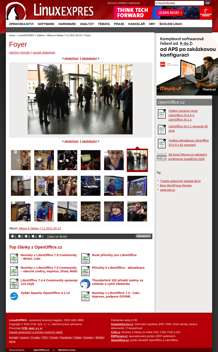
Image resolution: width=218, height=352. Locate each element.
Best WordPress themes (176, 185)
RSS (45, 337)
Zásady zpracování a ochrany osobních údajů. (36, 332)
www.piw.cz (167, 190)
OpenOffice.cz (171, 102)
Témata (104, 24)
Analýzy (87, 24)
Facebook (66, 337)
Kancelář (136, 24)
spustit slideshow (44, 52)
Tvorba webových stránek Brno (180, 181)
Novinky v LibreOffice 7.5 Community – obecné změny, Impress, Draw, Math (49, 269)
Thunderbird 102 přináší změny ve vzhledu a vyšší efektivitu (117, 282)
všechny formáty (19, 52)
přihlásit (122, 2)
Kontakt (13, 337)
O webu (35, 337)
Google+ (89, 337)
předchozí (71, 58)
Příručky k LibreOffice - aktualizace (118, 267)
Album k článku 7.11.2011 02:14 (64, 35)
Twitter (78, 337)
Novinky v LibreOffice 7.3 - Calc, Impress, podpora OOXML (116, 294)
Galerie (40, 35)
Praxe (119, 24)
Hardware (67, 24)
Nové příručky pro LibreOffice (114, 255)
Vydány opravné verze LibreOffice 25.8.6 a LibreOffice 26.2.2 (183, 115)
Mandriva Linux (67, 350)
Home (12, 35)
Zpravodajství (21, 24)
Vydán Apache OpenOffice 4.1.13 (45, 293)
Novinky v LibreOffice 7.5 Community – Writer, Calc (49, 256)
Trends (54, 337)
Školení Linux (170, 24)
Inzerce (24, 337)
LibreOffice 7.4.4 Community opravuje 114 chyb (49, 282)
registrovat (134, 2)
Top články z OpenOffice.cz (35, 247)
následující (89, 58)
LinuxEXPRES (26, 35)
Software (46, 24)
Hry (152, 24)
